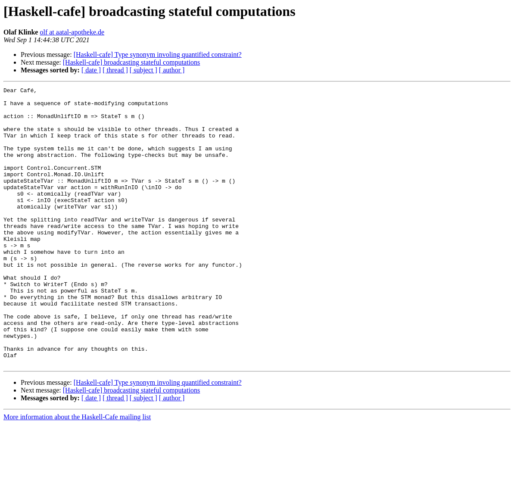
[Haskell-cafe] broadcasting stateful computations (131, 62)
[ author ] (172, 70)
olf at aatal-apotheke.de (72, 32)
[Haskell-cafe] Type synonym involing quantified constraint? (158, 54)
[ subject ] (143, 70)
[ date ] (91, 70)
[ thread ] (115, 70)
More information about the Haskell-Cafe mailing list (77, 472)
